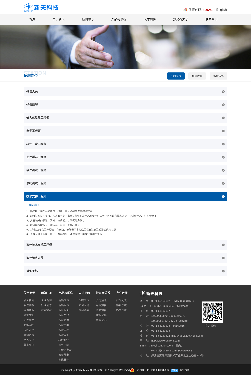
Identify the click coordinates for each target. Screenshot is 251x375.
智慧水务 (63, 310)
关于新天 (59, 19)
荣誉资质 (29, 344)
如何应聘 (197, 75)
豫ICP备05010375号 (157, 370)
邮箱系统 (121, 305)
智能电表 (63, 329)
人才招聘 (150, 19)
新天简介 (29, 300)
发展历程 (29, 310)
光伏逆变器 (65, 349)
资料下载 (63, 344)
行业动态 (46, 305)
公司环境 (29, 334)
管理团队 (29, 305)
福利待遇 (218, 75)
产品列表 (121, 300)
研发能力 (29, 320)
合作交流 (29, 339)
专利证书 (29, 329)
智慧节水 (63, 315)
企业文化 (29, 315)
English (221, 10)
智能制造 (29, 324)
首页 (32, 19)
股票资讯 (101, 320)
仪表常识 (46, 310)
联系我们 (212, 19)
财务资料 (101, 315)
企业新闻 (46, 300)
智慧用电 (63, 324)
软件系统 (63, 339)
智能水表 (63, 305)
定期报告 (101, 305)
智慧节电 (63, 354)
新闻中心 (88, 19)
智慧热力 (63, 320)
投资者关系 (180, 19)
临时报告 (101, 310)
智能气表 (63, 300)
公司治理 (101, 300)
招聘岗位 (176, 75)
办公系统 (121, 310)
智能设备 (63, 334)
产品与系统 (118, 19)
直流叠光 (63, 359)
